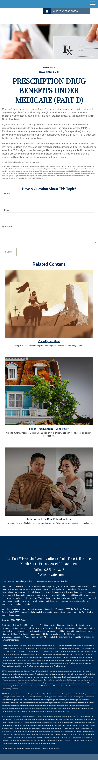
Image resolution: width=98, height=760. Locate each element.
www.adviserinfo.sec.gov (12, 637)
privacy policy (44, 666)
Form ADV (43, 637)
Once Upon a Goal (49, 341)
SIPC (71, 645)
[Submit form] (9, 252)
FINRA (67, 645)
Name (7, 193)
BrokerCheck (63, 581)
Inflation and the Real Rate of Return (49, 519)
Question (7, 226)
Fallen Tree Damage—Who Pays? (49, 428)
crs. (65, 666)
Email (7, 210)
